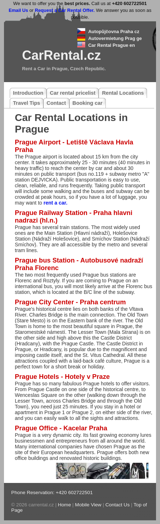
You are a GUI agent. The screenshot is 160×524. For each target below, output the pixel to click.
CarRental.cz (61, 55)
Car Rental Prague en (111, 45)
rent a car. (55, 203)
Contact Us (117, 504)
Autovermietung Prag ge (115, 38)
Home (64, 504)
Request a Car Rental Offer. (65, 10)
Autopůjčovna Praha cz (113, 31)
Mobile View (88, 504)
